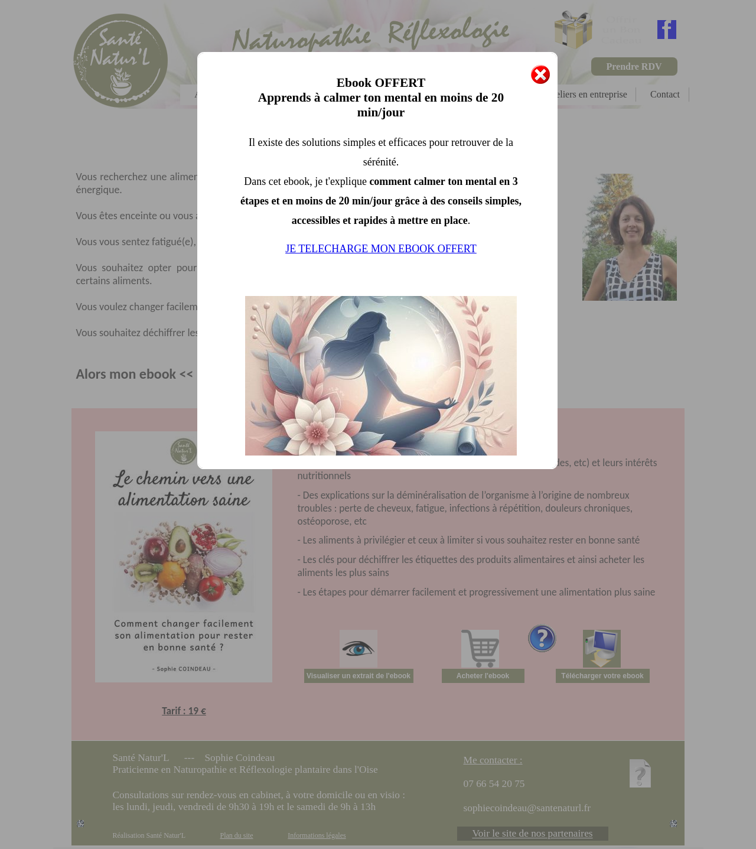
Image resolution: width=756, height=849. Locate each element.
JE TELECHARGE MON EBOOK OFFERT (381, 249)
